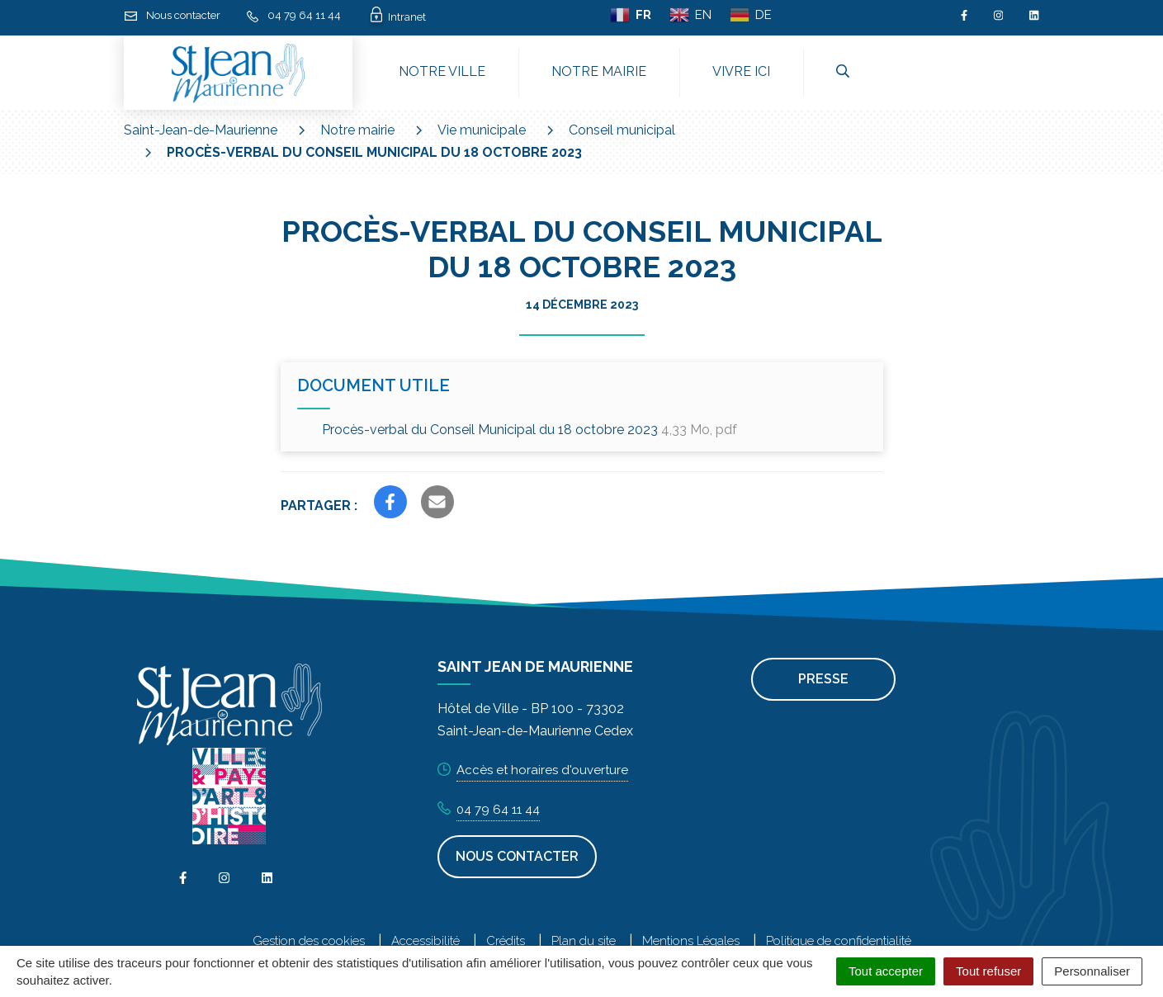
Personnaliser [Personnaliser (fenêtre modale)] (1092, 971)
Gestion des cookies (309, 940)
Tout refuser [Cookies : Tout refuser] (988, 971)
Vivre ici (741, 71)
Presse (823, 679)
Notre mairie (598, 71)
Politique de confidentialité (838, 940)
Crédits (505, 940)
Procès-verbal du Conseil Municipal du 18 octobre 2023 (529, 429)
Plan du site (583, 940)
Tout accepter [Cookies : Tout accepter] (886, 971)
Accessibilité (425, 940)
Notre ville (442, 71)
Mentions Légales (691, 940)
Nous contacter (517, 856)
